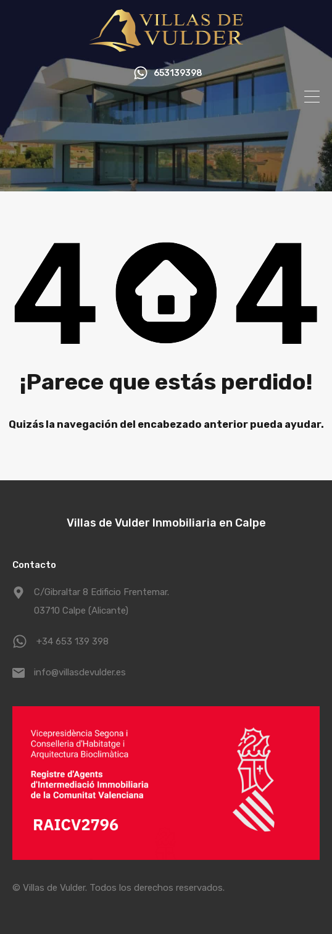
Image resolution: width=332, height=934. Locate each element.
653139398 (178, 73)
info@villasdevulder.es (80, 672)
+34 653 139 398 (72, 641)
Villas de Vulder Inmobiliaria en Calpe (166, 522)
